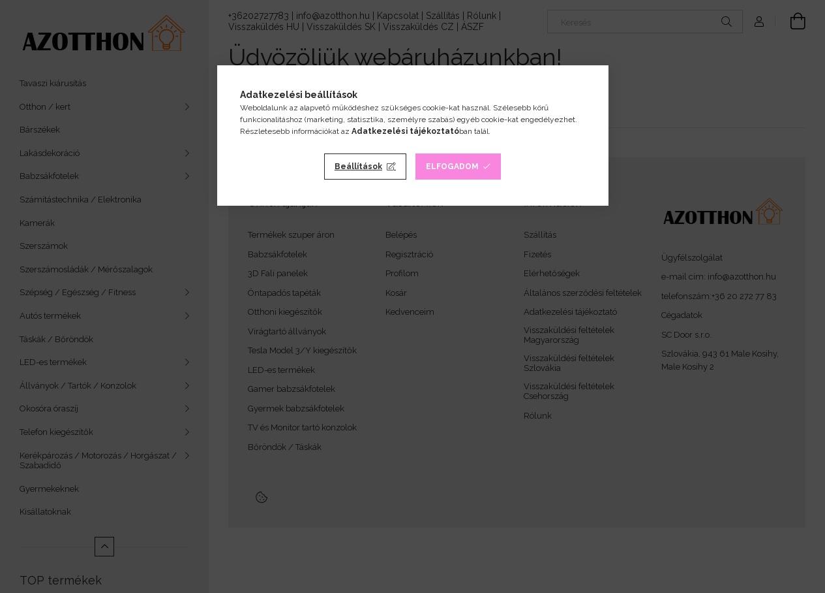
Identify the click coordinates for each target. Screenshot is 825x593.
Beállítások (358, 166)
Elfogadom (452, 166)
